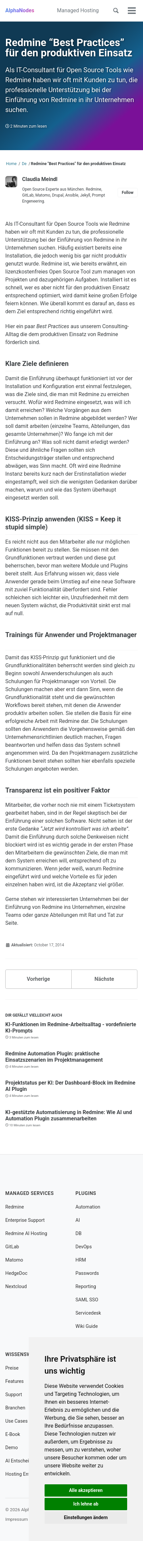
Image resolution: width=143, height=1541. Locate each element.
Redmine (14, 1207)
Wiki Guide (87, 1326)
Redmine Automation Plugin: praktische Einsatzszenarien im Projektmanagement (54, 1056)
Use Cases (16, 1421)
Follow (127, 192)
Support (13, 1394)
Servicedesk (88, 1313)
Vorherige (38, 979)
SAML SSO (87, 1300)
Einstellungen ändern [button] (86, 1517)
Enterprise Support (25, 1220)
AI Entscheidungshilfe (28, 1461)
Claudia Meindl (39, 179)
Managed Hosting (78, 10)
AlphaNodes (19, 10)
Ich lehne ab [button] (85, 1504)
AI (78, 1220)
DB (79, 1233)
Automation (88, 1207)
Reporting (86, 1286)
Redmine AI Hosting (26, 1233)
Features (14, 1381)
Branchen (15, 1408)
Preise (11, 1368)
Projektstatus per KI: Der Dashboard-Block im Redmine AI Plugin (70, 1086)
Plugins (86, 1193)
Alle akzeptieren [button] (86, 1490)
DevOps (84, 1247)
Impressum (16, 1519)
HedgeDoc (16, 1273)
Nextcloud (16, 1286)
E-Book (12, 1434)
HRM (81, 1260)
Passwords (87, 1273)
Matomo (14, 1260)
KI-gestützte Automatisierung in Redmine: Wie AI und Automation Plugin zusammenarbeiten (68, 1115)
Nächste (104, 979)
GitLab (12, 1247)
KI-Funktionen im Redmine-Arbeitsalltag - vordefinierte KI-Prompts (70, 1027)
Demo (11, 1448)
